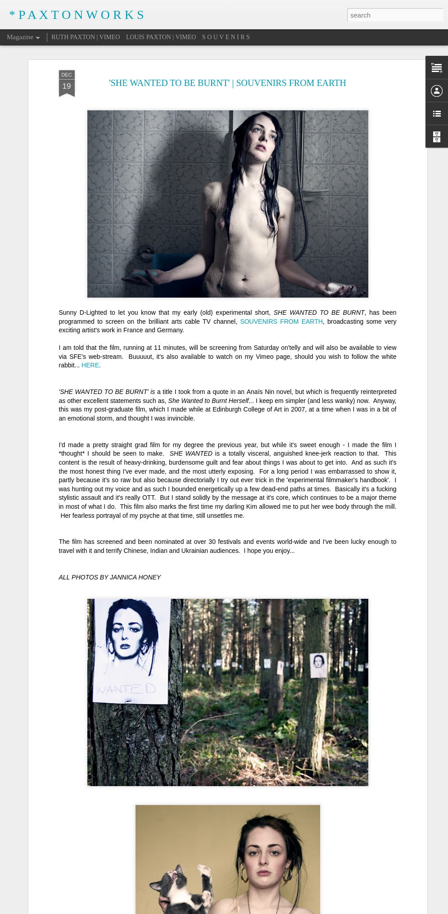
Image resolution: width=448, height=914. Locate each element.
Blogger (285, 909)
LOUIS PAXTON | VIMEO (161, 37)
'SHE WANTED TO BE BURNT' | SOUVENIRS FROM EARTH (227, 79)
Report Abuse (311, 909)
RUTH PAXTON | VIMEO (85, 37)
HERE (90, 361)
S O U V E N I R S (226, 37)
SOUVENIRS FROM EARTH (281, 317)
